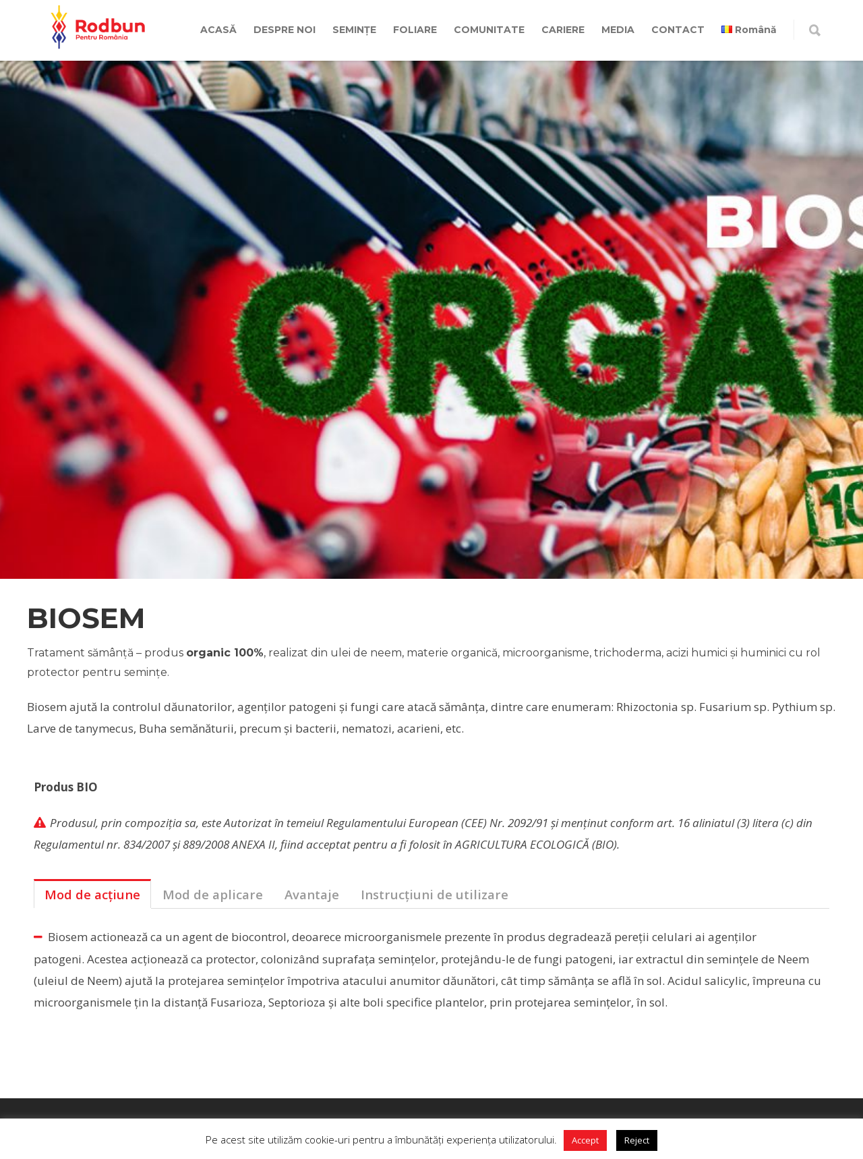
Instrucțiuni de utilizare (434, 894)
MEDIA (617, 30)
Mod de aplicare (212, 894)
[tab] (92, 894)
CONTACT (678, 30)
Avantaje (312, 894)
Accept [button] (585, 1140)
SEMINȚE (354, 30)
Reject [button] (636, 1140)
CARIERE (563, 30)
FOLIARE (415, 30)
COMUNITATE (489, 30)
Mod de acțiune (92, 894)
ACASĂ (218, 30)
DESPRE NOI (285, 30)
